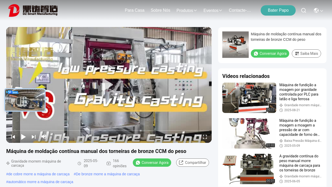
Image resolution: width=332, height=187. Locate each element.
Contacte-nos (241, 10)
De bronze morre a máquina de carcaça (108, 174)
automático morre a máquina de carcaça (40, 182)
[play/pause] (23, 137)
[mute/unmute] (44, 137)
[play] (108, 84)
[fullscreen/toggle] (205, 137)
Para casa (134, 10)
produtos (186, 10)
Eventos (213, 10)
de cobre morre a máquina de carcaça (39, 174)
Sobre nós (160, 10)
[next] (34, 137)
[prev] (13, 137)
